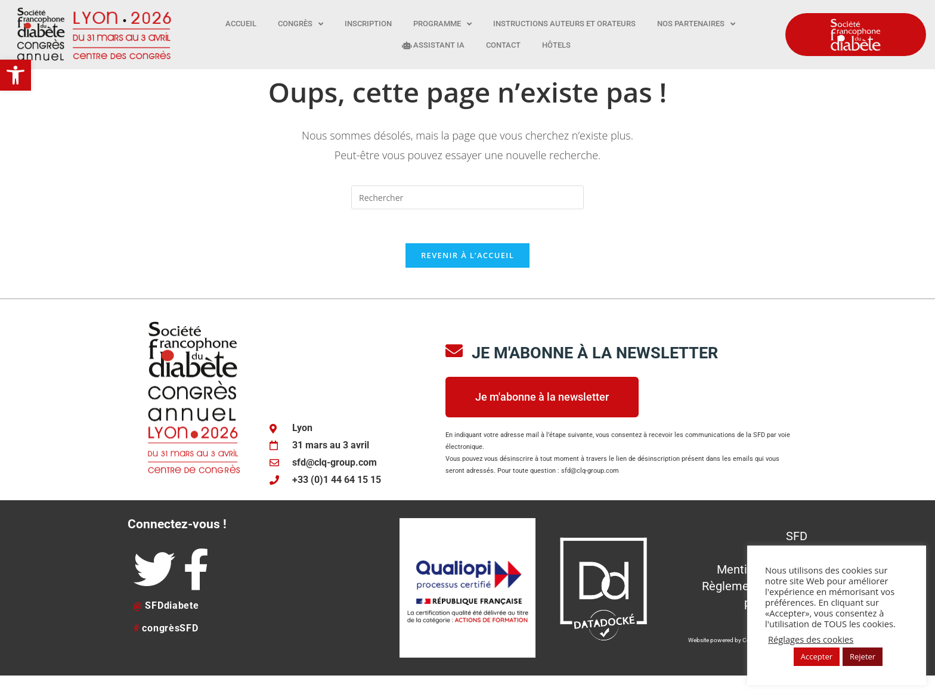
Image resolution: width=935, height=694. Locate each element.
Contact (503, 45)
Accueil (240, 23)
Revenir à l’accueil (467, 273)
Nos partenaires (696, 24)
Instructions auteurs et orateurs (564, 23)
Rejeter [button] (862, 656)
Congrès (300, 24)
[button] (15, 75)
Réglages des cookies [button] (810, 639)
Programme (442, 24)
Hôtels (556, 45)
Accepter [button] (816, 656)
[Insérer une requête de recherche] (467, 213)
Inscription (368, 23)
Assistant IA (433, 45)
